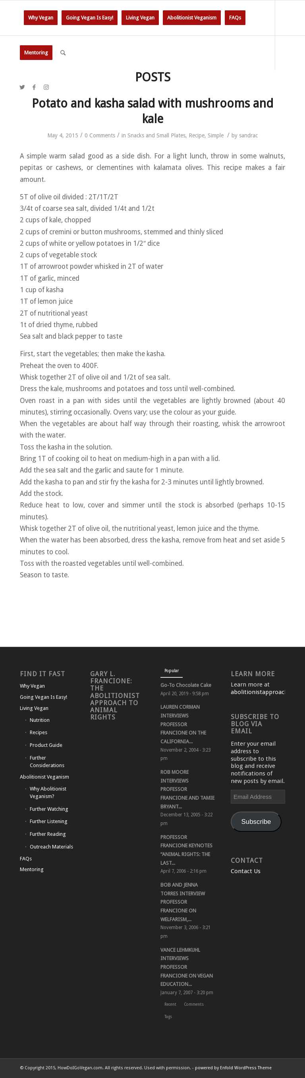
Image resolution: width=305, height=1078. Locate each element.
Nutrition (40, 720)
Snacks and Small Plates (156, 135)
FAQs (26, 859)
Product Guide (46, 745)
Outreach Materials (51, 847)
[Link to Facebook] (34, 87)
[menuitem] (41, 17)
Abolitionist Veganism (44, 777)
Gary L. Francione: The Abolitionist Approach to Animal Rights (115, 695)
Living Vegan (34, 708)
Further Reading (48, 834)
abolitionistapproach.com (266, 692)
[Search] (62, 52)
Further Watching (49, 809)
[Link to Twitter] (22, 87)
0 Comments (100, 135)
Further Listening (49, 821)
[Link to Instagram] (46, 87)
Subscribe (256, 821)
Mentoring (32, 869)
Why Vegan (32, 686)
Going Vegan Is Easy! (43, 697)
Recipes (38, 732)
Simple (216, 135)
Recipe (197, 135)
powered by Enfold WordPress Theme (233, 1067)
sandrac (248, 135)
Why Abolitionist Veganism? (48, 792)
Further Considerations (47, 761)
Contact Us (246, 871)
